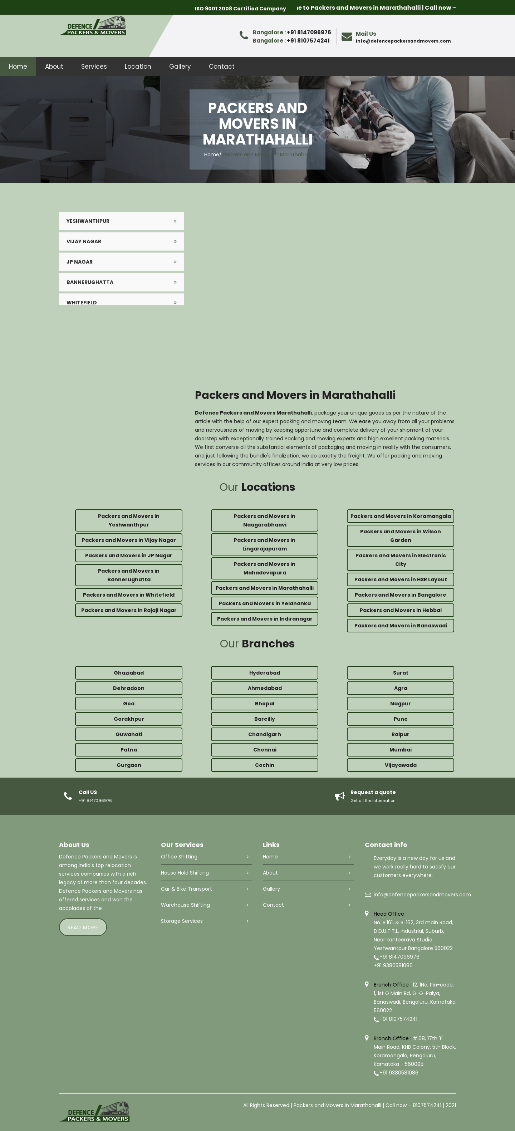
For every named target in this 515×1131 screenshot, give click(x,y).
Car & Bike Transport (186, 888)
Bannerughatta (90, 282)
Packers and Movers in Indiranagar (265, 618)
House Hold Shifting (185, 872)
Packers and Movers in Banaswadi (400, 625)
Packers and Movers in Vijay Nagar (129, 540)
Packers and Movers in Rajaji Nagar (129, 610)
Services (94, 66)
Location (138, 66)
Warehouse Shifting (185, 905)
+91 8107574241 (308, 40)
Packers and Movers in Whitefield (129, 594)
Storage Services (182, 921)
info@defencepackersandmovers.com (403, 41)
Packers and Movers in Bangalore (400, 594)
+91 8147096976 (309, 32)
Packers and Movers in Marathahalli (265, 588)
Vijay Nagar (84, 241)
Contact (222, 66)
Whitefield (82, 302)
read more (83, 927)
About (54, 66)
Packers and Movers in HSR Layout (400, 579)
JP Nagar (80, 261)
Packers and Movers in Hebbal (401, 610)
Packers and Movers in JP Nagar (128, 555)
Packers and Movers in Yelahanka (265, 603)
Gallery (180, 66)
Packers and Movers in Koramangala (400, 516)
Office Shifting (179, 856)
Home (18, 66)
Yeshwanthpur (88, 221)
